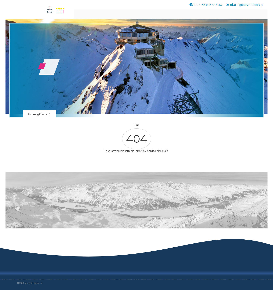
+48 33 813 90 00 (208, 5)
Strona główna (37, 114)
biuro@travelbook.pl (247, 5)
